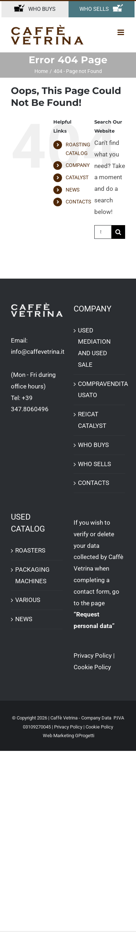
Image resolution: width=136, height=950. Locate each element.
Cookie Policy (92, 667)
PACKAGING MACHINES (32, 575)
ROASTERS (30, 550)
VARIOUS (27, 599)
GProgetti (84, 735)
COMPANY (78, 165)
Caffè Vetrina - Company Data (80, 718)
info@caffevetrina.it (38, 351)
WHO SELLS (94, 464)
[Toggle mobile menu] (121, 32)
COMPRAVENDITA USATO (100, 389)
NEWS (72, 190)
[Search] (118, 232)
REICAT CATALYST (92, 419)
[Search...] (102, 232)
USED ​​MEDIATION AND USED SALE (94, 347)
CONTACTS (78, 202)
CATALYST (77, 177)
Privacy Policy (93, 655)
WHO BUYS (93, 444)
